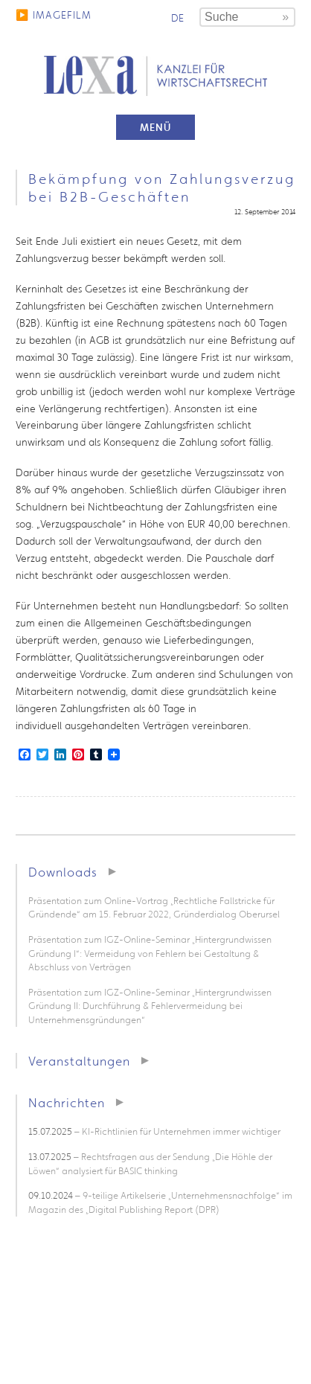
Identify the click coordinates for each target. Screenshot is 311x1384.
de (177, 18)
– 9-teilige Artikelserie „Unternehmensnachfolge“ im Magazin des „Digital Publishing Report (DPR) (160, 1202)
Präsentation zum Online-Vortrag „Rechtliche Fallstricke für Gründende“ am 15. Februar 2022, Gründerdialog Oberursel (154, 907)
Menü (155, 127)
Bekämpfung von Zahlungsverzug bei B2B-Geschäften (161, 187)
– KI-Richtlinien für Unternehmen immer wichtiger (154, 1131)
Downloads (62, 872)
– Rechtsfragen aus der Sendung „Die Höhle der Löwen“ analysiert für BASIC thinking (150, 1163)
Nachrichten (66, 1102)
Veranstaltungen (79, 1061)
